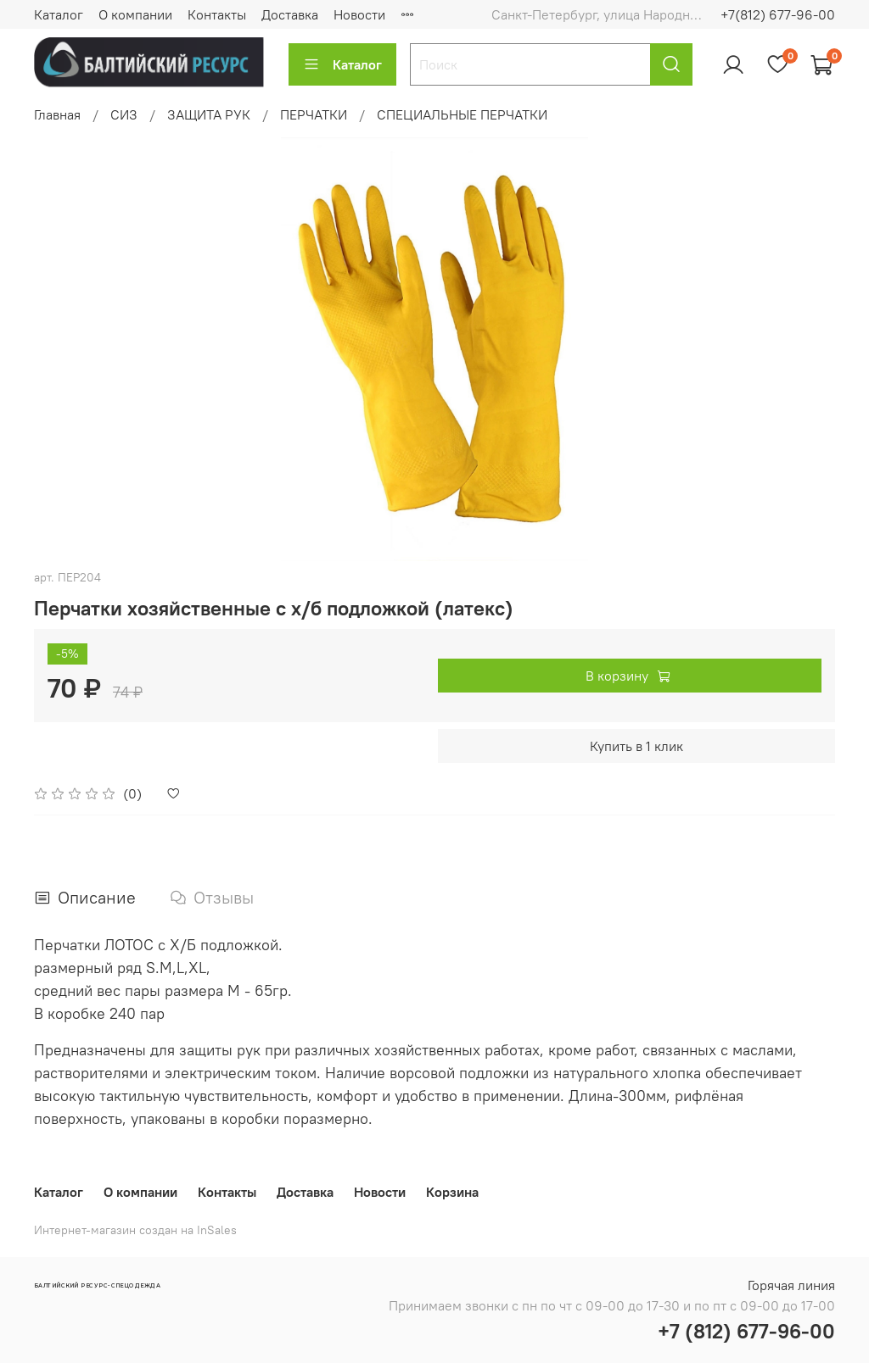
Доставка (289, 14)
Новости (359, 14)
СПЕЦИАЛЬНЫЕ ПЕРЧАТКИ (462, 114)
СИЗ (123, 114)
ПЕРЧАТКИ (313, 114)
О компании (135, 14)
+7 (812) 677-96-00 (746, 1331)
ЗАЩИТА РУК (208, 114)
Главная (57, 114)
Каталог (58, 14)
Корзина (452, 1191)
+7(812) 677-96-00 (777, 14)
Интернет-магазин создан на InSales (135, 1230)
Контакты (217, 14)
